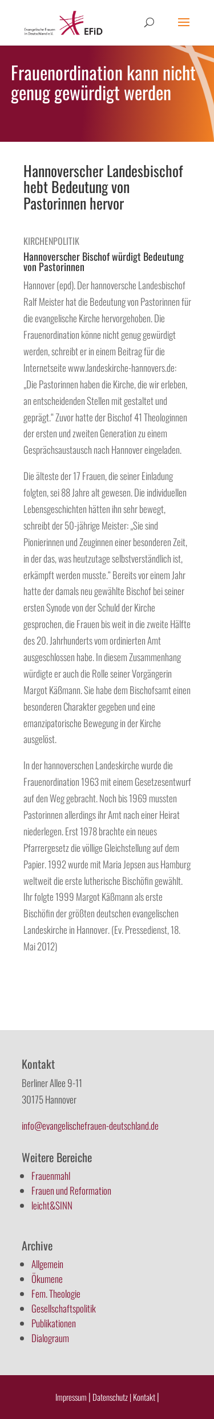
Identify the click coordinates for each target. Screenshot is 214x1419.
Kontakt (145, 1397)
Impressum (71, 1397)
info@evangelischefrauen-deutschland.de (90, 1125)
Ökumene (47, 1279)
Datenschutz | (111, 1397)
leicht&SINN (51, 1205)
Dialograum (50, 1338)
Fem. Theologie (55, 1293)
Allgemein (47, 1264)
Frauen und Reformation (71, 1190)
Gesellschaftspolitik (63, 1308)
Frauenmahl (50, 1175)
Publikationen (53, 1323)
